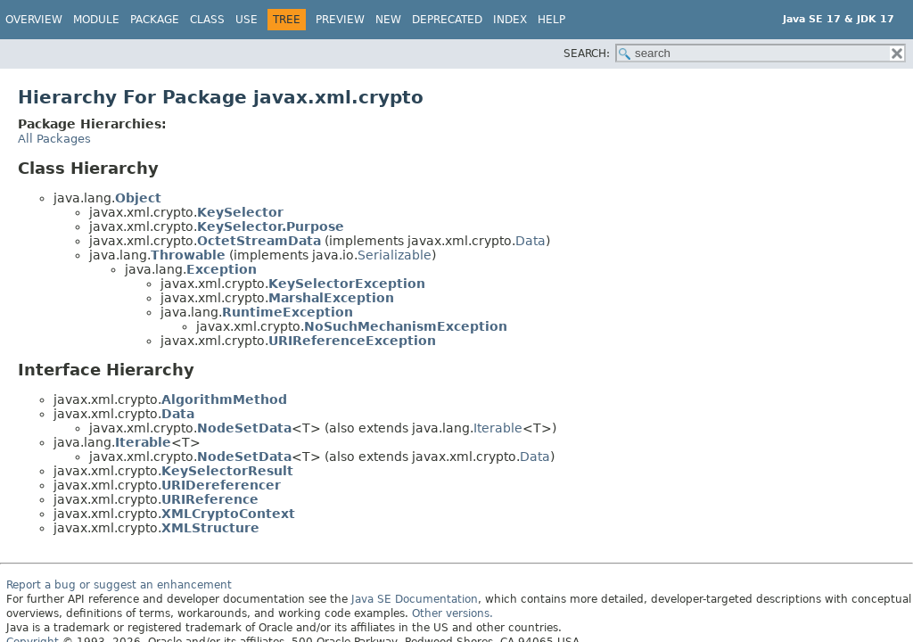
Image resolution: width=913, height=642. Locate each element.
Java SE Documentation (414, 599)
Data (530, 241)
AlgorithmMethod (224, 399)
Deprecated (447, 19)
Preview (340, 19)
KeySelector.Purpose (270, 226)
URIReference (210, 499)
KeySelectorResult (227, 471)
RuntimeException (287, 312)
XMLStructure (210, 528)
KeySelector (240, 212)
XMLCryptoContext (228, 513)
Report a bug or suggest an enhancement (119, 585)
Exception (221, 269)
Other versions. (452, 613)
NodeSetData (244, 428)
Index (510, 19)
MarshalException (331, 298)
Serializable (395, 255)
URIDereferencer (221, 485)
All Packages (54, 138)
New (388, 19)
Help (551, 19)
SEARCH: (586, 53)
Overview (33, 19)
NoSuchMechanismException (405, 326)
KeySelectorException (346, 283)
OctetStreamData (259, 241)
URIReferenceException (352, 340)
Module (96, 19)
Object (138, 198)
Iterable (497, 428)
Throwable (188, 255)
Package (154, 19)
